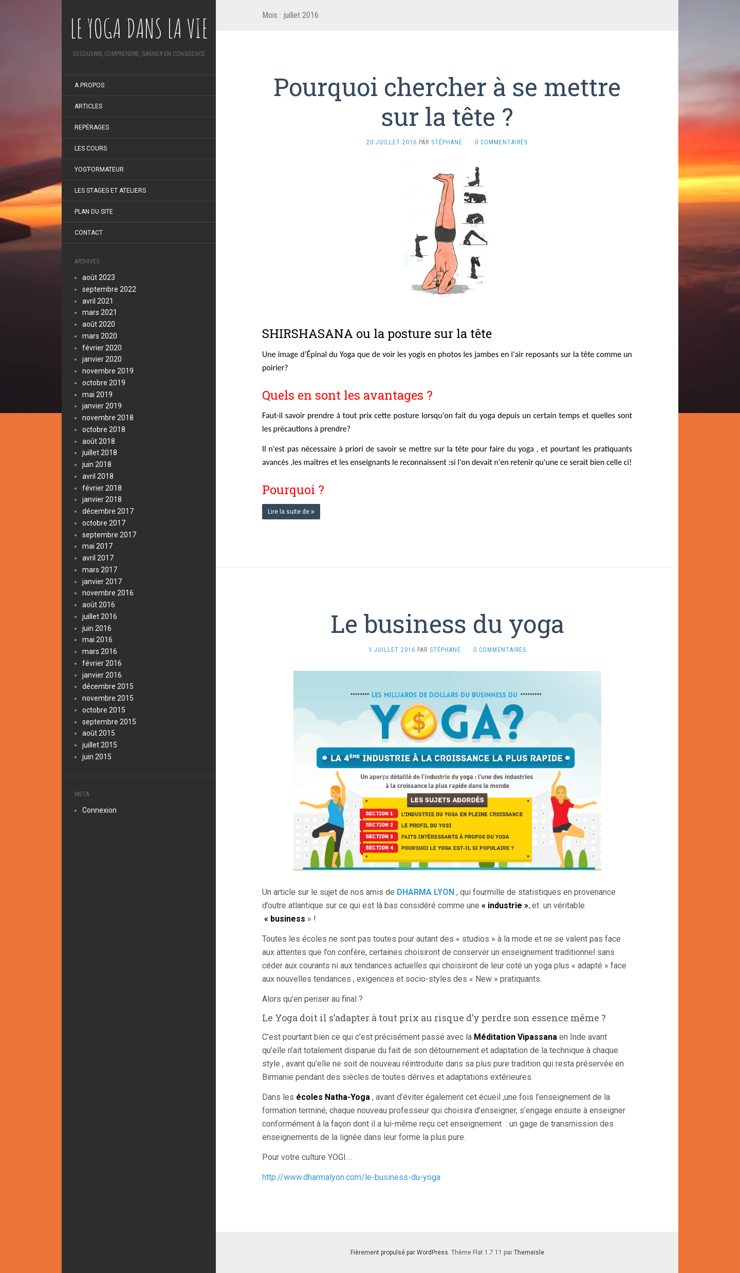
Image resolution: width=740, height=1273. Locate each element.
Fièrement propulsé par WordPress (399, 1252)
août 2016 (98, 605)
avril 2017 (98, 558)
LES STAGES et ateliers (110, 190)
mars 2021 (99, 312)
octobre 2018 (103, 429)
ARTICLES (88, 106)
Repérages (92, 127)
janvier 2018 (102, 499)
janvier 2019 (102, 406)
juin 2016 (97, 628)
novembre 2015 (108, 698)
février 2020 (102, 348)
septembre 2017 (109, 535)
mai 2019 (97, 394)
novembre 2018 (108, 418)
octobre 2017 (103, 523)
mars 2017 (99, 570)
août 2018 (98, 441)
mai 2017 (97, 546)
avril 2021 (98, 301)
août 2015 (98, 733)
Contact (89, 232)
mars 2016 (99, 651)
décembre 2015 (108, 686)
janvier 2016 (102, 675)
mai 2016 (97, 639)
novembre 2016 (108, 593)
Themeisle (529, 1252)
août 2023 (98, 277)
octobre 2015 (103, 710)
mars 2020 (99, 336)
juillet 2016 (99, 616)
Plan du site (94, 211)
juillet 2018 (99, 452)
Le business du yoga (447, 623)
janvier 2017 (102, 581)
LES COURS (91, 148)
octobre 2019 (103, 383)
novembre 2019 (108, 371)
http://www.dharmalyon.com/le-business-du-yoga (351, 1177)
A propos (89, 85)
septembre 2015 (109, 722)
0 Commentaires (501, 142)
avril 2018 (98, 476)
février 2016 (102, 663)
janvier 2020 (102, 359)
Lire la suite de (291, 511)
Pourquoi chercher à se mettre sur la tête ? (447, 101)
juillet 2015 (99, 745)
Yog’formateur (99, 169)
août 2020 (98, 324)
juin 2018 (97, 464)
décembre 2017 (108, 511)
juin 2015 (97, 757)
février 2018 (102, 488)
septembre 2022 (109, 289)
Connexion (99, 810)
